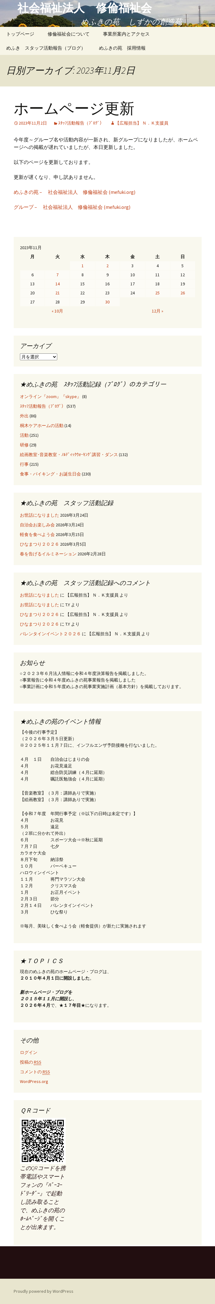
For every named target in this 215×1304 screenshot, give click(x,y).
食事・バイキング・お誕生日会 (50, 474)
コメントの (35, 1072)
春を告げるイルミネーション (48, 554)
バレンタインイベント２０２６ (50, 634)
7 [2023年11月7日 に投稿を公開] (57, 275)
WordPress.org (34, 1081)
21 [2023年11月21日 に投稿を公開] (57, 293)
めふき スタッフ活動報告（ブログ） (46, 48)
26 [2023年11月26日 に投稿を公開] (182, 293)
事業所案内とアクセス (126, 34)
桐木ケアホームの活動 (41, 425)
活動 (24, 435)
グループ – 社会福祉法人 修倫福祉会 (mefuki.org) (72, 207)
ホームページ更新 (74, 109)
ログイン (28, 1052)
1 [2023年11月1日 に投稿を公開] (83, 265)
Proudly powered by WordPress (43, 1291)
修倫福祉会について (69, 34)
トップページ (20, 34)
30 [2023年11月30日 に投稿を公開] (107, 302)
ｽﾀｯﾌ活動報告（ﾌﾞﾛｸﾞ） (81, 123)
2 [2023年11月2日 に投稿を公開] (107, 265)
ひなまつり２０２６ (39, 544)
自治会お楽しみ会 (37, 525)
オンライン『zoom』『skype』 (50, 396)
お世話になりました (39, 515)
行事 (24, 464)
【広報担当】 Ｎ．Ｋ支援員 (141, 123)
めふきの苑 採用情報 (122, 48)
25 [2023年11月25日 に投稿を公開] (157, 293)
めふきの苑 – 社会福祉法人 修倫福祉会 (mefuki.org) (74, 192)
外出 (24, 416)
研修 (24, 445)
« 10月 (57, 311)
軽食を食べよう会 (37, 534)
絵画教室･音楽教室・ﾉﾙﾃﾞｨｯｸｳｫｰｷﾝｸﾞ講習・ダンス (69, 454)
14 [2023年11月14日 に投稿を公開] (57, 284)
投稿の (30, 1062)
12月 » (157, 311)
